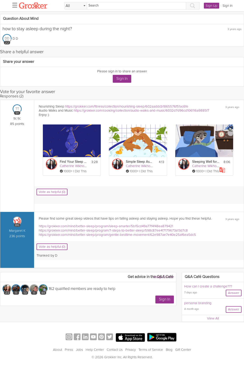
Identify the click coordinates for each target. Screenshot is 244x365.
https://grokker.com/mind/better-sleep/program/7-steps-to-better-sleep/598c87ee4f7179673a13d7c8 (113, 230)
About (57, 350)
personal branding (198, 303)
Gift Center (183, 350)
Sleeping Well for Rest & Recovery (205, 161)
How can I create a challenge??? (208, 286)
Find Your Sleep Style (73, 161)
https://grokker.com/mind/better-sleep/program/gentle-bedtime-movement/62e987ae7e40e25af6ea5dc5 (117, 235)
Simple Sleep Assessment (139, 161)
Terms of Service (150, 350)
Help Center (164, 277)
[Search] (136, 5)
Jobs (79, 350)
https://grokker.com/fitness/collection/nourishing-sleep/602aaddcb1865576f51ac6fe (126, 106)
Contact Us (115, 350)
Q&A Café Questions (202, 277)
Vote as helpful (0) (52, 192)
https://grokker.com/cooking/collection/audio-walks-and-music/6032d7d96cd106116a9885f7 (141, 110)
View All (213, 318)
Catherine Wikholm (74, 166)
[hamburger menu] (13, 5)
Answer (233, 293)
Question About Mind (21, 19)
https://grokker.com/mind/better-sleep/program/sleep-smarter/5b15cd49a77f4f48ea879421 (106, 226)
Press (69, 350)
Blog (169, 350)
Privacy (130, 350)
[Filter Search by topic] (75, 5)
